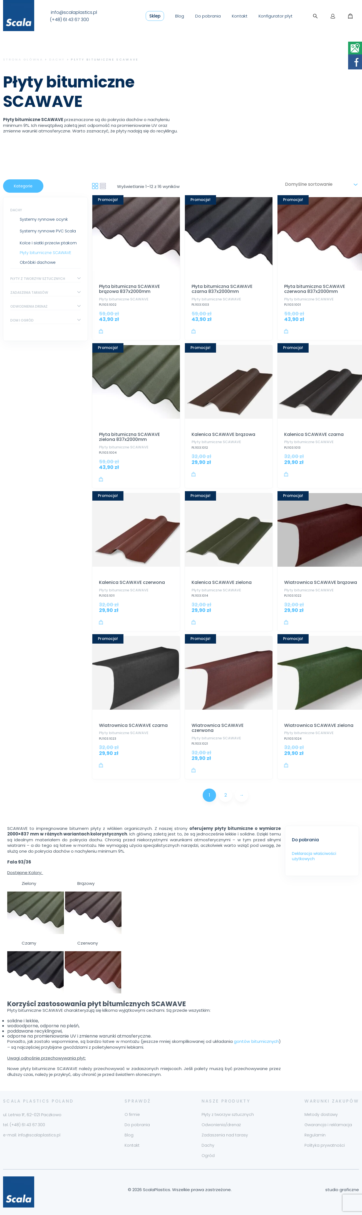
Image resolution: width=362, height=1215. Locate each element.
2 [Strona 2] (225, 795)
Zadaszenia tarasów (29, 292)
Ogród (208, 1155)
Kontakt (239, 16)
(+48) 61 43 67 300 (69, 19)
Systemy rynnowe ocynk (44, 219)
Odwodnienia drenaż (29, 306)
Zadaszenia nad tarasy (225, 1135)
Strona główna (23, 59)
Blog (179, 16)
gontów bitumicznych (256, 1041)
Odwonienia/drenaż (221, 1125)
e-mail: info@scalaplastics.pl (31, 1135)
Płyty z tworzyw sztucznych (37, 278)
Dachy (57, 59)
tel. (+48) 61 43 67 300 (24, 1125)
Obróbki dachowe (38, 262)
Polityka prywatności (324, 1145)
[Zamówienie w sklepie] (320, 184)
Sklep (154, 16)
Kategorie (23, 186)
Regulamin (315, 1135)
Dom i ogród (22, 320)
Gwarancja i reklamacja (328, 1125)
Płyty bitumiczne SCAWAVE (45, 252)
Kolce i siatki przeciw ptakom (48, 243)
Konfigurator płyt (275, 16)
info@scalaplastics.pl (74, 12)
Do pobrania (208, 16)
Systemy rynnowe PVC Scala (48, 231)
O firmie (132, 1114)
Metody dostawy (321, 1114)
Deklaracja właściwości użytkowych (314, 856)
